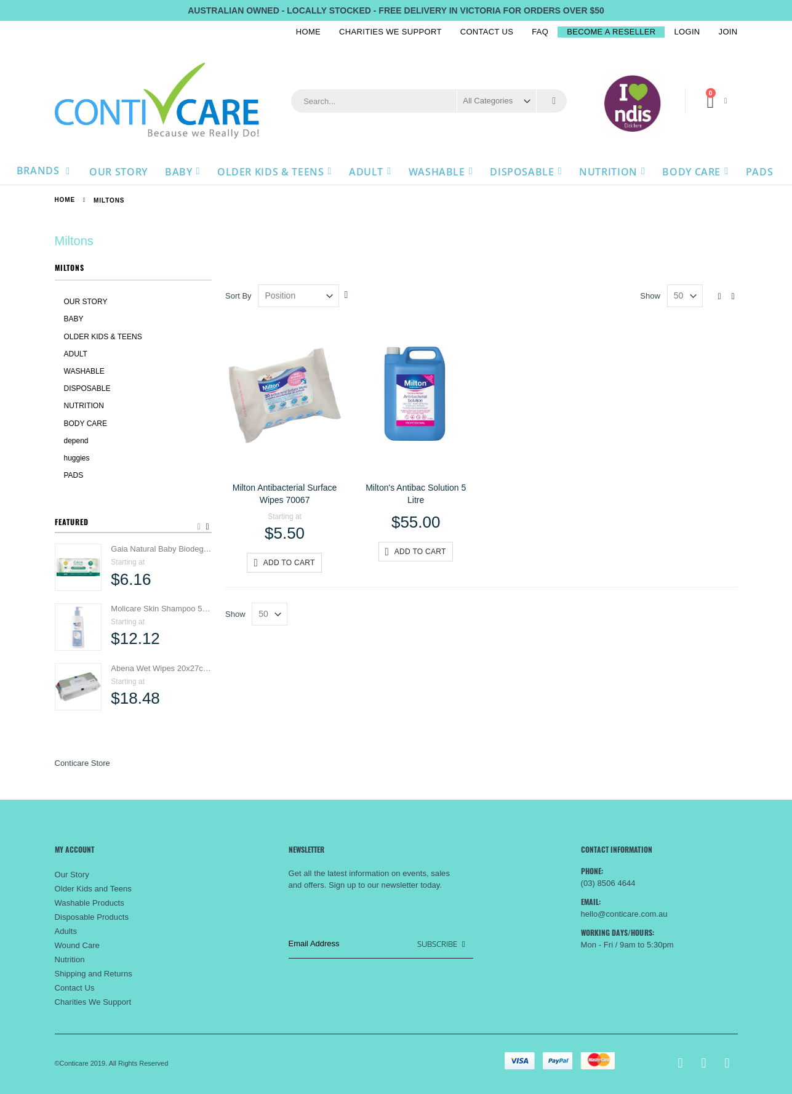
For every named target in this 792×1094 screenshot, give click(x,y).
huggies (77, 458)
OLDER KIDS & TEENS (103, 336)
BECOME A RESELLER (611, 31)
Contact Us (487, 31)
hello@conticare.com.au (624, 914)
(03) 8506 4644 (608, 883)
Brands (39, 170)
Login (687, 31)
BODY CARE (85, 423)
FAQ (540, 31)
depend (76, 440)
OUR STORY (86, 301)
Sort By (238, 295)
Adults (66, 931)
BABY (74, 319)
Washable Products (89, 902)
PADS (74, 475)
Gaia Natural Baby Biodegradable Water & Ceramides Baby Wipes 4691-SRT (161, 548)
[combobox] (428, 101)
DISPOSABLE (87, 388)
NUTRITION (84, 405)
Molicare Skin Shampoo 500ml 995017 (161, 608)
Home (308, 31)
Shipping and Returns (93, 973)
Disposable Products (92, 917)
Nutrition (70, 959)
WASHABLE (84, 371)
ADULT (75, 354)
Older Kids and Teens (93, 888)
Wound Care (77, 945)
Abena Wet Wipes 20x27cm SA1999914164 (161, 668)
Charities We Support (390, 31)
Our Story (72, 874)
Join (728, 31)
